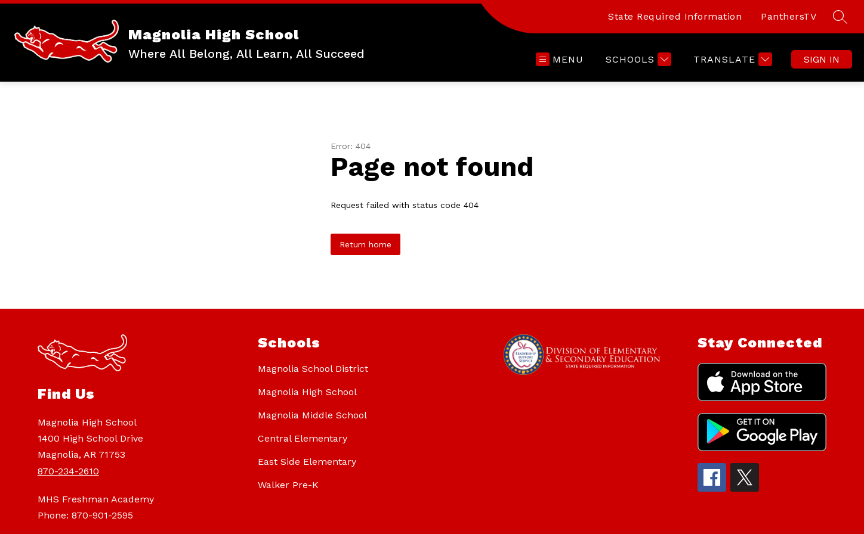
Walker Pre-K (288, 484)
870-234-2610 (68, 471)
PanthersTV (788, 16)
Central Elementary (302, 438)
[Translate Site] (731, 59)
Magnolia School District (313, 368)
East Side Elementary (307, 461)
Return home (365, 244)
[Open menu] (560, 59)
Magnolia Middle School (312, 415)
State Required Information (675, 16)
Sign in (822, 59)
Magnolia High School (307, 392)
